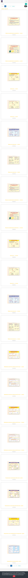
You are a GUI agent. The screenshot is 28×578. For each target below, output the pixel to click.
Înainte (13, 6)
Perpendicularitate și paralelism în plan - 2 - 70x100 (14, 450)
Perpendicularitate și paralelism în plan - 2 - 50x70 (14, 394)
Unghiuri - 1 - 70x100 (14, 255)
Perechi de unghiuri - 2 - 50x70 (14, 172)
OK (14, 576)
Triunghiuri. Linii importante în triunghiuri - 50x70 (14, 533)
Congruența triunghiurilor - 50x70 (14, 561)
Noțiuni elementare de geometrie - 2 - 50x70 (14, 61)
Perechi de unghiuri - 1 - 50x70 (14, 144)
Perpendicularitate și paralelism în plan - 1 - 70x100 (14, 422)
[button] (25, 6)
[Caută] (26, 4)
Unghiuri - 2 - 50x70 (14, 116)
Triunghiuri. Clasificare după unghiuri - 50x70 (14, 505)
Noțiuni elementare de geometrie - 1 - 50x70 (14, 33)
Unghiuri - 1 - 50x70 (14, 88)
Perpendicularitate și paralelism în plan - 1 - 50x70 (14, 366)
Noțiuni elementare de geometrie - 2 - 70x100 (14, 227)
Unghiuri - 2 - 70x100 (14, 283)
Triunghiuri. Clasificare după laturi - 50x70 (14, 477)
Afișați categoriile (5, 8)
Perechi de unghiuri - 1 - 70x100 (14, 311)
